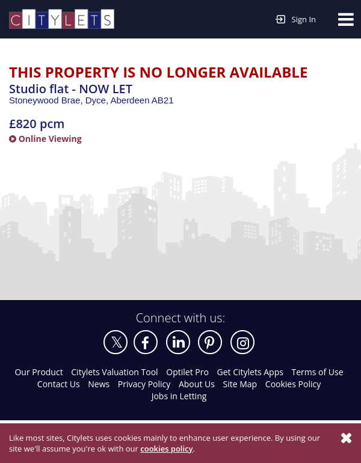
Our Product (38, 372)
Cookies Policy (293, 384)
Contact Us (58, 384)
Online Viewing (45, 138)
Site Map (240, 384)
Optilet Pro (187, 372)
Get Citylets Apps (250, 372)
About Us (197, 384)
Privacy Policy (144, 384)
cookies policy (166, 448)
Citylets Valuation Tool (114, 372)
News (99, 384)
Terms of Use (318, 372)
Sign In (296, 18)
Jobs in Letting (179, 396)
